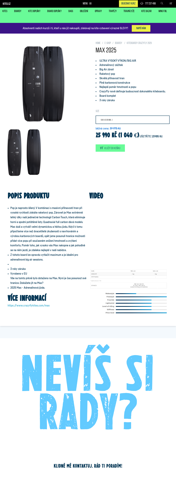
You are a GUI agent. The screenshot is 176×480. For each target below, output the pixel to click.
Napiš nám (141, 28)
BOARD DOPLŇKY (54, 11)
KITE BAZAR (146, 11)
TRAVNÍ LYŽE (129, 11)
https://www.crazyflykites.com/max (29, 305)
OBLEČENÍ (84, 11)
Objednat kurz (128, 3)
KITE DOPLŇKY (34, 11)
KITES (4, 11)
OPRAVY (98, 11)
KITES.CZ (7, 4)
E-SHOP (108, 43)
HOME (98, 43)
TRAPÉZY (113, 11)
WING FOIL (162, 11)
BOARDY (17, 11)
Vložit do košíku (110, 148)
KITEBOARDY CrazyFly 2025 (139, 43)
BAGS (70, 11)
